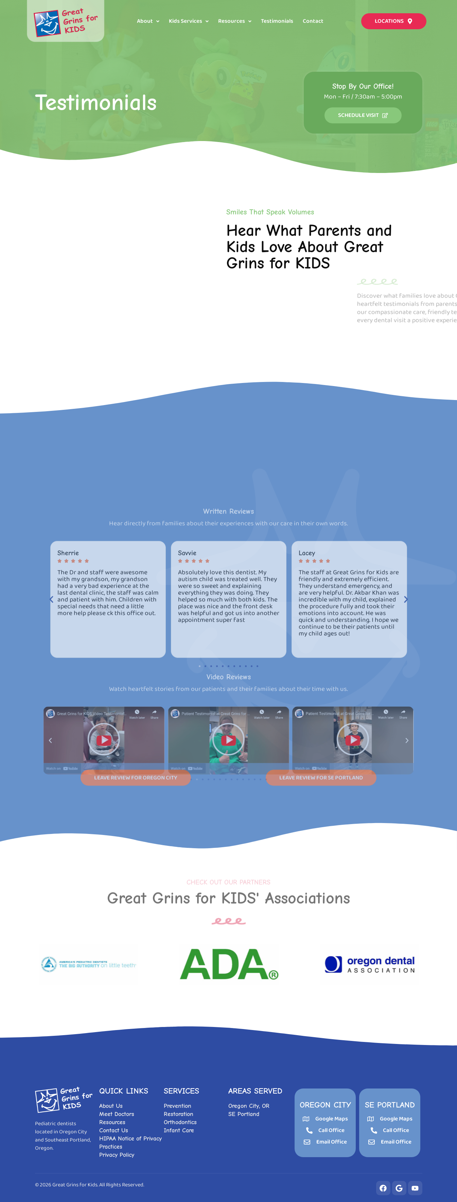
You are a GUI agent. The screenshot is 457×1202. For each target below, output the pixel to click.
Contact (313, 21)
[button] (148, 21)
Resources (234, 21)
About (148, 21)
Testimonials (277, 21)
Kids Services (189, 21)
